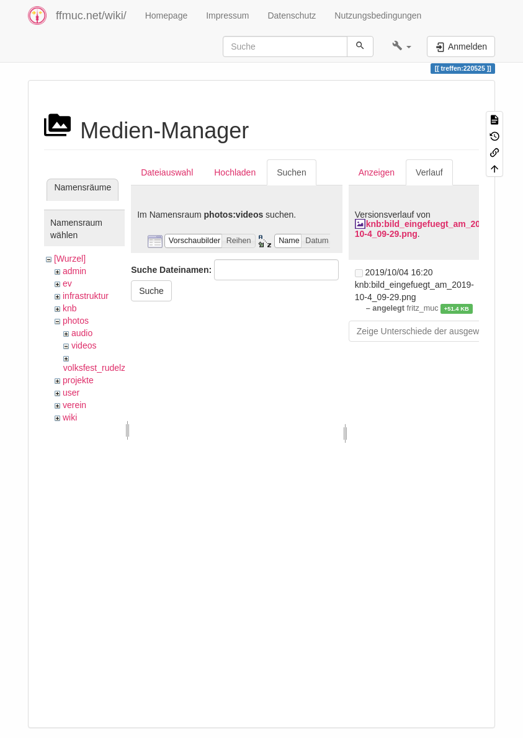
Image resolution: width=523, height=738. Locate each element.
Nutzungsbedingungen (377, 15)
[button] (402, 46)
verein (74, 405)
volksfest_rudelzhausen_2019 (120, 368)
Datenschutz (291, 15)
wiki (70, 417)
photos (76, 321)
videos (83, 345)
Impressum (227, 15)
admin (74, 271)
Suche (151, 291)
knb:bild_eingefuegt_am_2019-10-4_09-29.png (424, 228)
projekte (78, 380)
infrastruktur (86, 296)
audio (81, 333)
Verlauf (429, 172)
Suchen (291, 172)
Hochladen (235, 172)
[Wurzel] (70, 259)
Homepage (166, 15)
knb (70, 308)
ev (67, 283)
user (71, 393)
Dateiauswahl (167, 172)
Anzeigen (377, 172)
